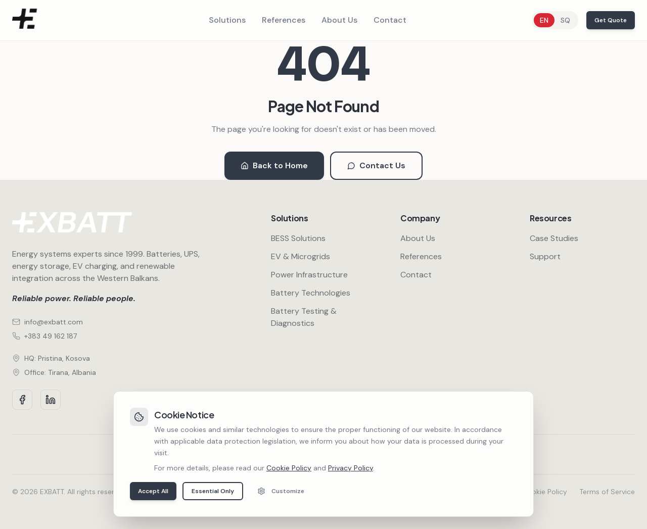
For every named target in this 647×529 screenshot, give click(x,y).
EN (544, 20)
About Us (339, 20)
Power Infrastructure (309, 274)
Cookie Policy (544, 491)
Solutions (227, 20)
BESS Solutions (298, 238)
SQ (565, 20)
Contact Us (376, 165)
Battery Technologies (310, 292)
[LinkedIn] (50, 400)
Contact (390, 20)
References (283, 20)
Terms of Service (607, 491)
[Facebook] (22, 400)
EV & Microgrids (300, 256)
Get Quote (610, 20)
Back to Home (274, 165)
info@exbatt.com (47, 321)
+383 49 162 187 (44, 336)
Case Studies (554, 238)
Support (545, 256)
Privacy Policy (487, 491)
